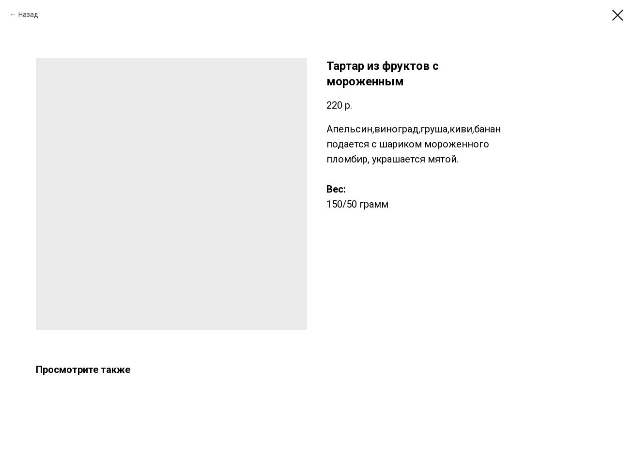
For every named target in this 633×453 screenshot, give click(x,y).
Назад (28, 14)
